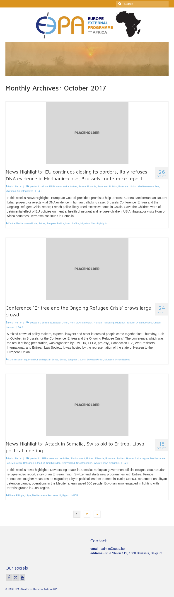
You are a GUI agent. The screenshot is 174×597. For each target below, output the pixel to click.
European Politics (107, 186)
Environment (78, 458)
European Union (127, 186)
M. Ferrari (17, 186)
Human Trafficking (104, 322)
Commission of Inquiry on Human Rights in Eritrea (33, 359)
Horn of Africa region (81, 322)
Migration (11, 191)
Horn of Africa (72, 223)
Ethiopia (91, 186)
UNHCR (74, 495)
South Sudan (53, 463)
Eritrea (82, 186)
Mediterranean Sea (148, 186)
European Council (77, 359)
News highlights (99, 223)
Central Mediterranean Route (22, 223)
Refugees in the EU (34, 463)
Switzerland (68, 463)
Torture (131, 322)
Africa (44, 186)
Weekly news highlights (106, 463)
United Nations (122, 359)
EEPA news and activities (63, 186)
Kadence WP (50, 589)
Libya (28, 495)
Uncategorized (25, 191)
